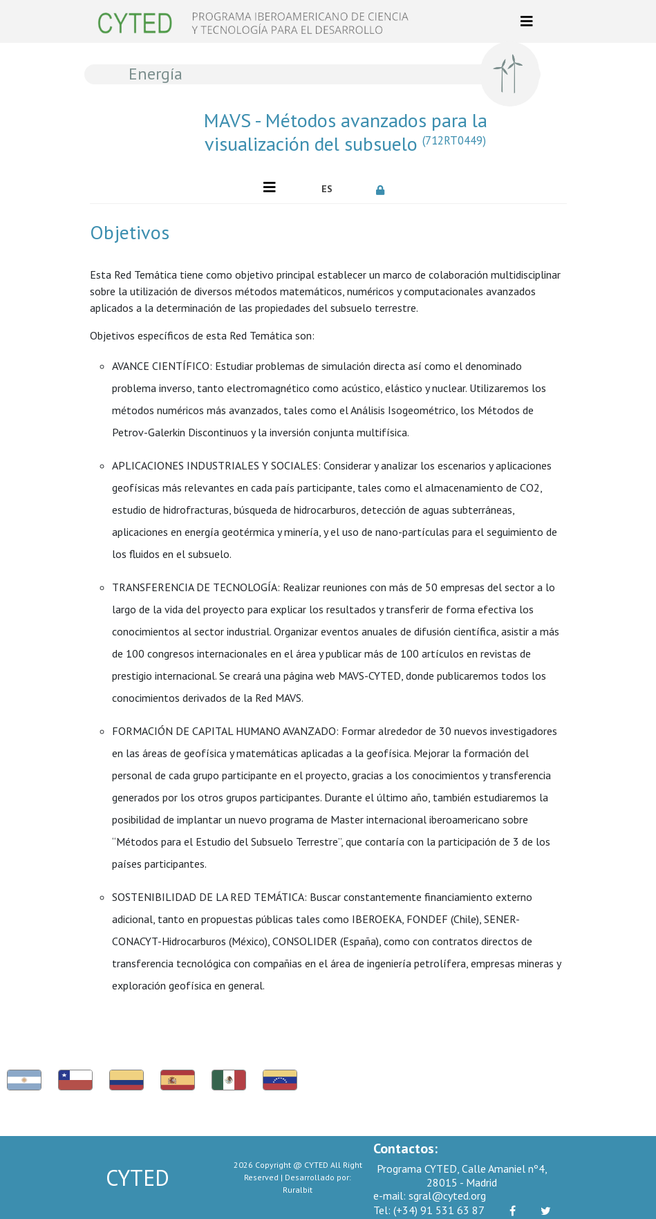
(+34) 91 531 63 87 (429, 1210)
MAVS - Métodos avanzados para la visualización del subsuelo (345, 132)
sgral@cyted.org (429, 1195)
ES (326, 189)
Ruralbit (297, 1189)
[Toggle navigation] (527, 21)
